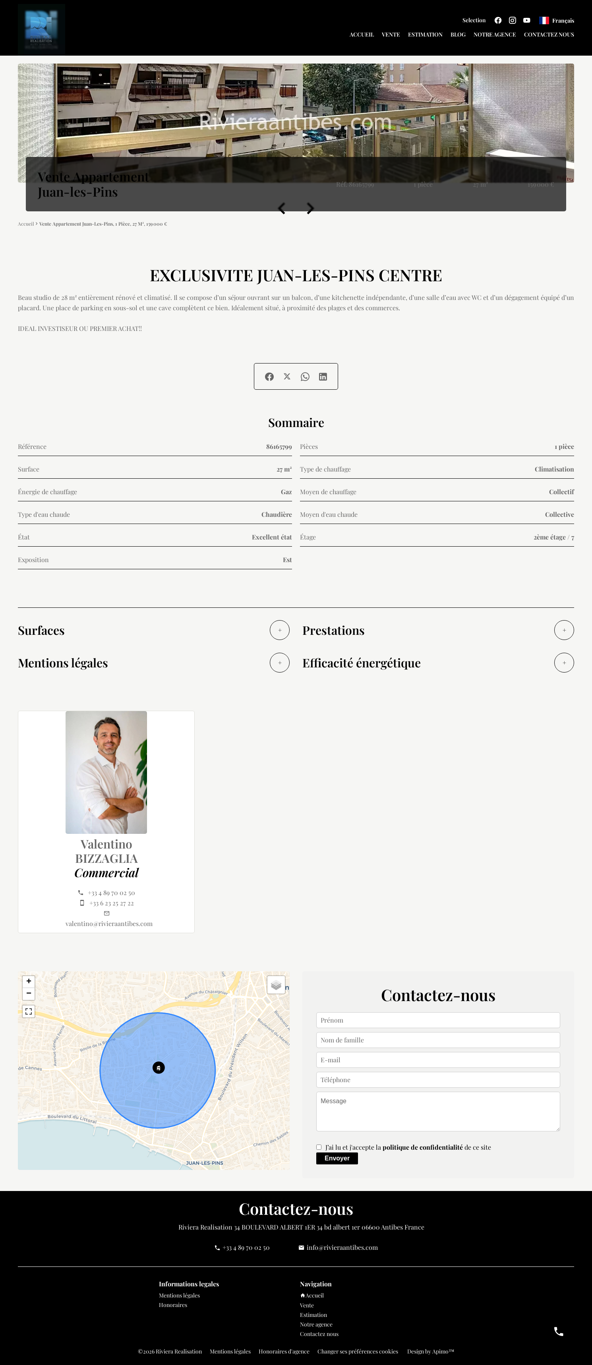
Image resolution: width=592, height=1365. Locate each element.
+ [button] (28, 982)
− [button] (28, 994)
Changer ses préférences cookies (357, 1351)
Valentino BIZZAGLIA (106, 851)
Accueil (26, 223)
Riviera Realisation (205, 1227)
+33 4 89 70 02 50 (111, 892)
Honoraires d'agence (284, 1351)
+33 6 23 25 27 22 (111, 903)
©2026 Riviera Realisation (170, 1351)
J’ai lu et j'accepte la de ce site (408, 1147)
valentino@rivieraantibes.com (109, 923)
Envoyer (337, 1158)
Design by (430, 1351)
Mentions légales (230, 1351)
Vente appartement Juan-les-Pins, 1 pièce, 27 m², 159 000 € (103, 223)
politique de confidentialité (423, 1147)
